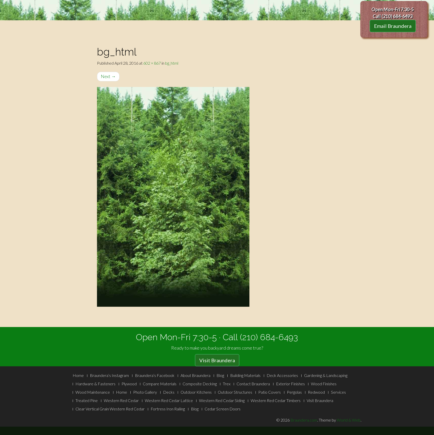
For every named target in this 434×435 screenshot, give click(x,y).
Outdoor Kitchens (196, 392)
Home (78, 375)
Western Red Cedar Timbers (276, 400)
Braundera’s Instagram (109, 375)
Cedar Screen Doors (223, 408)
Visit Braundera (217, 360)
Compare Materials (159, 383)
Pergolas (294, 392)
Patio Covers (269, 392)
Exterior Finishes (290, 383)
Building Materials (245, 375)
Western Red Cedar (121, 400)
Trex (226, 383)
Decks (168, 392)
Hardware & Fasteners (95, 383)
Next (108, 76)
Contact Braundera (253, 383)
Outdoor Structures (235, 392)
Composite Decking (200, 383)
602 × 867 (152, 63)
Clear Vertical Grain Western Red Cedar (110, 408)
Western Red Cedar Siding (222, 400)
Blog (220, 375)
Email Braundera (392, 26)
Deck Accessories (282, 375)
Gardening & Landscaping (325, 375)
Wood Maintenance (92, 392)
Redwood (316, 392)
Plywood (129, 383)
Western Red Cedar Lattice (169, 400)
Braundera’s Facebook (154, 375)
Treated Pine (86, 400)
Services (338, 392)
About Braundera (195, 375)
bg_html (171, 63)
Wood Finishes (324, 383)
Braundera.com (303, 420)
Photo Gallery (145, 392)
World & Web (349, 420)
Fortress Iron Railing (168, 408)
